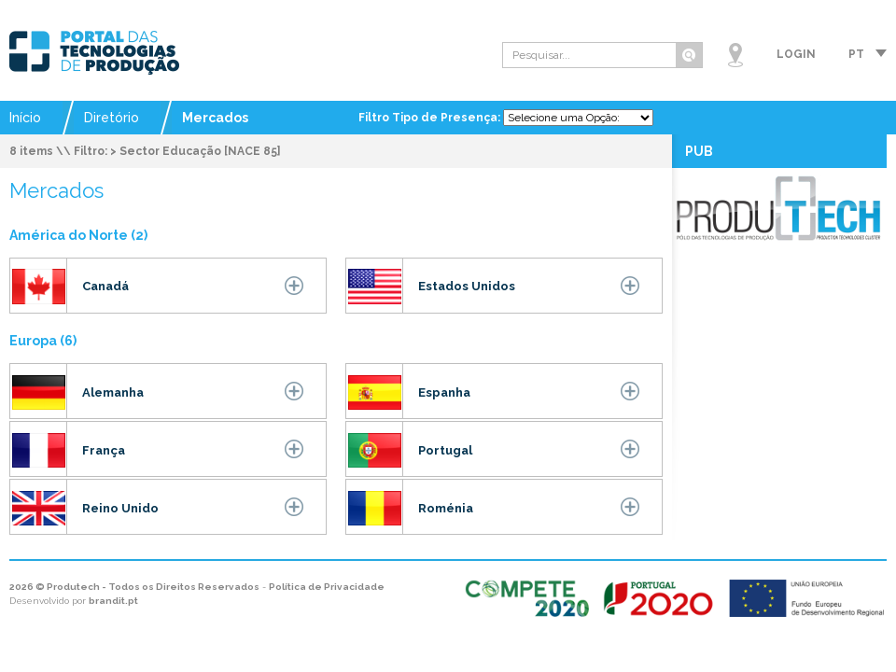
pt (856, 54)
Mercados (215, 117)
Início (25, 117)
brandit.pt (113, 600)
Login (796, 54)
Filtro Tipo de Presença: (430, 117)
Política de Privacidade (327, 586)
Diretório (111, 117)
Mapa (735, 55)
